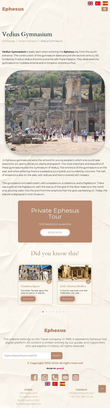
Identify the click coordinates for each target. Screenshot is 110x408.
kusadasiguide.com (28, 403)
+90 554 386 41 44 (81, 396)
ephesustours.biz (28, 400)
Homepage (8, 41)
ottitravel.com (28, 393)
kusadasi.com (28, 396)
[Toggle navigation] (105, 9)
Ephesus (13, 9)
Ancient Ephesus (27, 41)
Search (57, 355)
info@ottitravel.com (81, 393)
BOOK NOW (55, 232)
